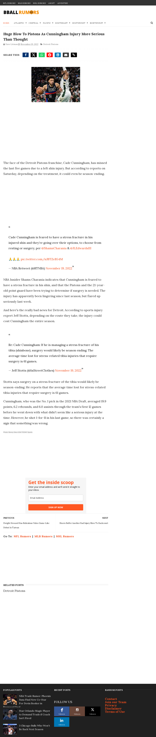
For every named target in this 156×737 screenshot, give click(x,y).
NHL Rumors (39, 3)
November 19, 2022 (58, 280)
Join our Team (115, 629)
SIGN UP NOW (53, 518)
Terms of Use (115, 639)
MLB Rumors (24, 3)
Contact (111, 626)
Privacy (111, 632)
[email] (53, 509)
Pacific (47, 23)
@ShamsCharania (61, 254)
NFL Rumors (9, 3)
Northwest (96, 23)
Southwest (78, 23)
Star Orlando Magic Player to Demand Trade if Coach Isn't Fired (34, 642)
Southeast (61, 23)
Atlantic (19, 23)
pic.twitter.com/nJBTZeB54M (41, 270)
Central (33, 23)
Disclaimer (113, 636)
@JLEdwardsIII (18, 259)
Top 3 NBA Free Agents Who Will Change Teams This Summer (33, 701)
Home (6, 23)
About (51, 3)
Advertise (62, 3)
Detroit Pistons (50, 45)
